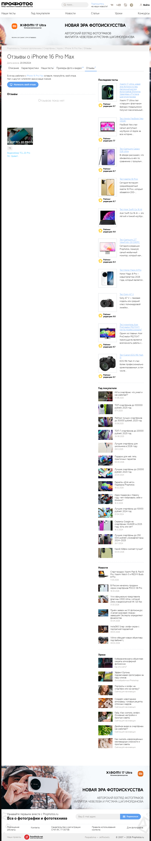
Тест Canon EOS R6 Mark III (131, 356)
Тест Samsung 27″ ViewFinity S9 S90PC (130, 241)
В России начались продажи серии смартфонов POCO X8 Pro (126, 586)
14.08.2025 (119, 398)
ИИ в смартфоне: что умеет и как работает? (128, 393)
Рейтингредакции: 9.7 (109, 105)
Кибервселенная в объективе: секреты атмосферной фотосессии (129, 661)
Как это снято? (121, 667)
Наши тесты (8, 13)
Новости (70, 13)
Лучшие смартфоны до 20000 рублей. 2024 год (129, 470)
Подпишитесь (97, 3)
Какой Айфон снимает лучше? (129, 549)
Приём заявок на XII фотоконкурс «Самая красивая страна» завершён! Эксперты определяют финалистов (126, 614)
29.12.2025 (119, 449)
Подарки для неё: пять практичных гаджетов (125, 458)
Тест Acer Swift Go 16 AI (131, 209)
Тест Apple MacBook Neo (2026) (131, 120)
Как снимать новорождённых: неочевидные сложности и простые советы (129, 742)
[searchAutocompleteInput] (76, 5)
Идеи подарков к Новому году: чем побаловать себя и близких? (128, 498)
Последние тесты (108, 80)
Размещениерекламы (13, 828)
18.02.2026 (119, 487)
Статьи (95, 13)
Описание (13, 68)
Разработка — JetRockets (97, 837)
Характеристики (30, 68)
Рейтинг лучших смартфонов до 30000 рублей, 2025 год (128, 419)
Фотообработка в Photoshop (127, 680)
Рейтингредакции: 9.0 (109, 230)
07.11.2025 (119, 410)
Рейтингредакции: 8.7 (109, 170)
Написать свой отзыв (25, 84)
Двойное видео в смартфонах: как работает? (129, 727)
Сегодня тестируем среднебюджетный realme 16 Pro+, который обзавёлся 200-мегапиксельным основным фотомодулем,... (131, 192)
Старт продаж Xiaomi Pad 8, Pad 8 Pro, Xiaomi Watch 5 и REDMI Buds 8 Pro (127, 574)
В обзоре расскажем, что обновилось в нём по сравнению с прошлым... (132, 158)
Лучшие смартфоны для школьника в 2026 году (126, 445)
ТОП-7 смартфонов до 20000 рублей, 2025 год (129, 432)
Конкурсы (144, 13)
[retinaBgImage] (105, 396)
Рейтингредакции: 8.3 (109, 261)
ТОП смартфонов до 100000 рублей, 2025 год (129, 406)
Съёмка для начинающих (125, 691)
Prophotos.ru (138, 837)
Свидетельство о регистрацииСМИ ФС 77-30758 (65, 828)
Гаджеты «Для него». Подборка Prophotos (125, 483)
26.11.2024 (119, 543)
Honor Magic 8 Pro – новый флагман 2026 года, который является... (132, 277)
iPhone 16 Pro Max (34, 75)
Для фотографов (135, 827)
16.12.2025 (119, 503)
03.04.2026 (119, 552)
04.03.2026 (119, 462)
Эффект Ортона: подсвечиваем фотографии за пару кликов (129, 675)
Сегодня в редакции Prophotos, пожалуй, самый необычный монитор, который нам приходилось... (130, 252)
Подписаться (132, 816)
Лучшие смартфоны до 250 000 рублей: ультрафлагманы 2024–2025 (129, 538)
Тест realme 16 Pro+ (129, 179)
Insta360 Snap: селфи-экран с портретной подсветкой (124, 628)
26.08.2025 (119, 436)
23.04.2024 (119, 475)
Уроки (118, 13)
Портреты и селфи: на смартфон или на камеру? (127, 687)
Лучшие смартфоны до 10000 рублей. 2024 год (129, 510)
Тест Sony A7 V (127, 294)
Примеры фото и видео (69, 68)
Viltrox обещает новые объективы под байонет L (126, 639)
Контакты (35, 827)
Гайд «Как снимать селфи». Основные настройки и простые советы (127, 715)
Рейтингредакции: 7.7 (109, 140)
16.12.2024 (119, 529)
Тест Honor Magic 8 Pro (130, 270)
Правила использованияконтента (103, 828)
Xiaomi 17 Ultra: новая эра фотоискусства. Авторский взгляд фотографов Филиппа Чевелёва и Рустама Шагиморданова (130, 90)
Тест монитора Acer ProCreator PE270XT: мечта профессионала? (131, 327)
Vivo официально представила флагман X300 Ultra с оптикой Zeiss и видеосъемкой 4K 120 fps (126, 599)
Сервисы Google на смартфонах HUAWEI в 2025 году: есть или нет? (128, 524)
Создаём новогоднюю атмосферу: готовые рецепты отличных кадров (129, 702)
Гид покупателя (40, 13)
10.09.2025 (119, 423)
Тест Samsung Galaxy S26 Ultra (130, 150)
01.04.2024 (119, 514)
